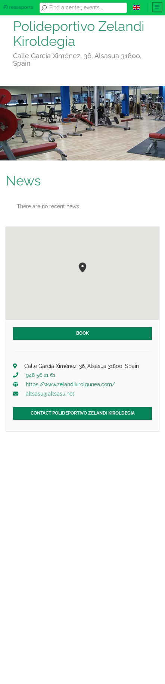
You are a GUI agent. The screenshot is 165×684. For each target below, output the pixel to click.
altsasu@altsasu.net (50, 394)
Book (82, 333)
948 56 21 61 (40, 375)
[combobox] (86, 8)
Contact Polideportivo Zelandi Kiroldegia (83, 413)
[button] (82, 267)
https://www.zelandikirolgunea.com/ (70, 384)
